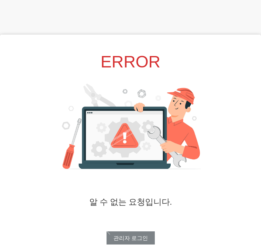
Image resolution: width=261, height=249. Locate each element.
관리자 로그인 (130, 238)
